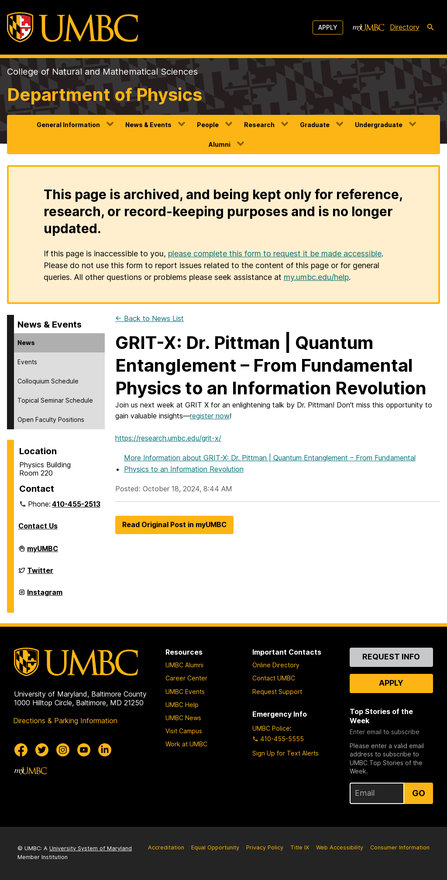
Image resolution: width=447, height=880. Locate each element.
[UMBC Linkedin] (104, 749)
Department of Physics (104, 94)
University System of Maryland (90, 848)
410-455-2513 (76, 504)
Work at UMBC (186, 744)
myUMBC (42, 552)
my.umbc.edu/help (316, 277)
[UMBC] (72, 27)
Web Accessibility (339, 847)
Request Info (391, 656)
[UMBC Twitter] (42, 749)
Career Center (186, 678)
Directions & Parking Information (65, 720)
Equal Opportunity (215, 847)
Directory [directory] (404, 27)
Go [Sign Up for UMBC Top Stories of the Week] (418, 793)
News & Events (148, 124)
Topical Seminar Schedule (55, 400)
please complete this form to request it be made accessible (275, 253)
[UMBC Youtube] (83, 749)
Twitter (40, 574)
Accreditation (166, 847)
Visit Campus (183, 731)
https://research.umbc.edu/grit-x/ (168, 438)
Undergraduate (378, 124)
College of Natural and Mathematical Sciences (102, 71)
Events (27, 362)
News (26, 342)
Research (259, 124)
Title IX (299, 847)
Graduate (315, 124)
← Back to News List (149, 318)
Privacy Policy (264, 847)
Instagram (44, 595)
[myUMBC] (368, 27)
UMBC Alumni (184, 665)
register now (210, 415)
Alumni (219, 144)
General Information (68, 124)
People (208, 124)
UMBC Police (271, 728)
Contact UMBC (273, 678)
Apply (327, 27)
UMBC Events (185, 691)
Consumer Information (400, 847)
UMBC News (183, 717)
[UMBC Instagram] (62, 749)
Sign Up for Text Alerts (285, 753)
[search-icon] (430, 27)
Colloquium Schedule (48, 381)
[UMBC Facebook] (21, 749)
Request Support (277, 691)
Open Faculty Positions (50, 419)
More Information (270, 463)
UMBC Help (182, 704)
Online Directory (275, 665)
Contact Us (38, 525)
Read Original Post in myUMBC (174, 524)
